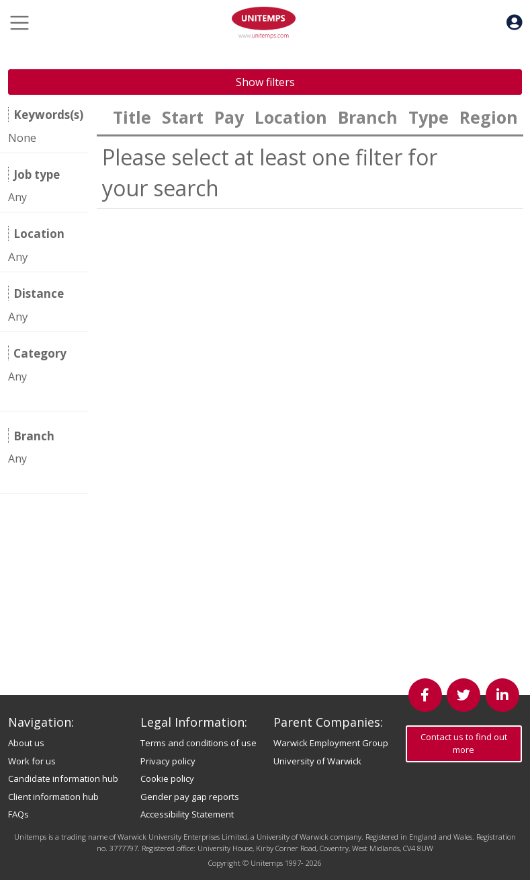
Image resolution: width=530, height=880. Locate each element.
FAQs (18, 814)
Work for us (32, 761)
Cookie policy (167, 778)
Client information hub (53, 797)
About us (26, 743)
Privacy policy (167, 761)
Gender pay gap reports (189, 797)
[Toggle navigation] (19, 23)
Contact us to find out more (464, 743)
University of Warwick (317, 761)
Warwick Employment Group (330, 743)
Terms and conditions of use (198, 743)
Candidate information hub (63, 778)
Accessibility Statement (187, 814)
